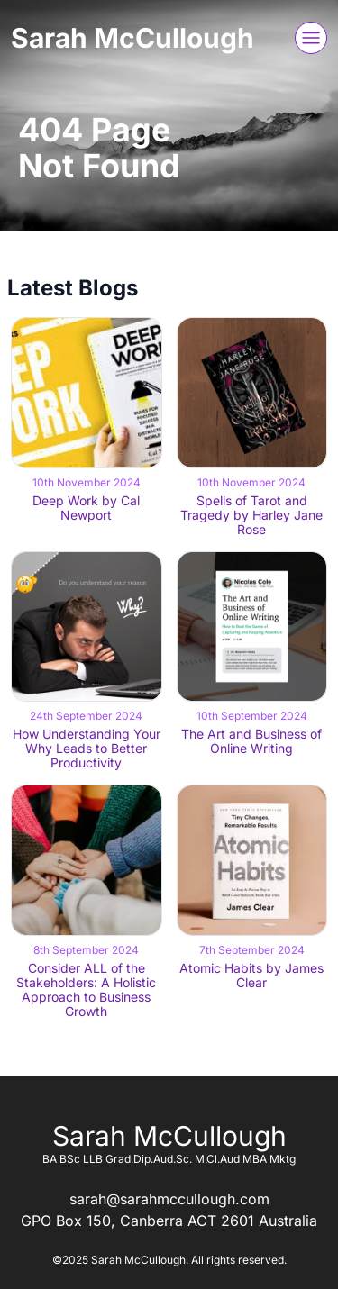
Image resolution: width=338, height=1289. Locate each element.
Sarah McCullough (132, 38)
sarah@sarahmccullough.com (169, 1199)
